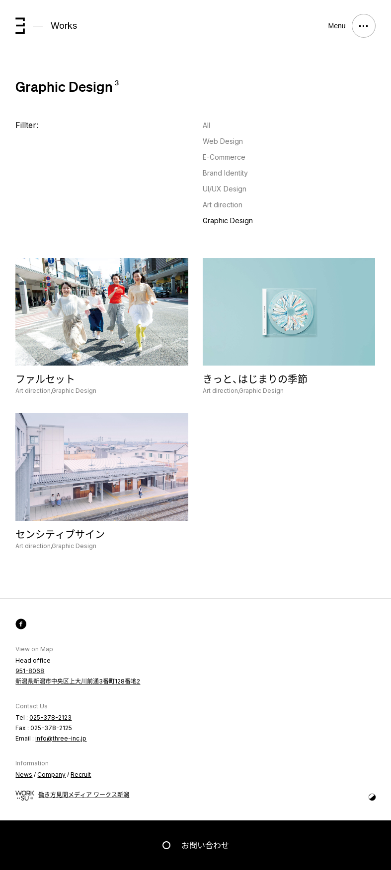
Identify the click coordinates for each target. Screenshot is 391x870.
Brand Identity (225, 173)
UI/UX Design (224, 189)
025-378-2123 (50, 717)
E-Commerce (224, 157)
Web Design (223, 141)
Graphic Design (228, 220)
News (23, 774)
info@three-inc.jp (60, 738)
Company (51, 774)
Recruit (81, 774)
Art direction (222, 204)
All (206, 125)
